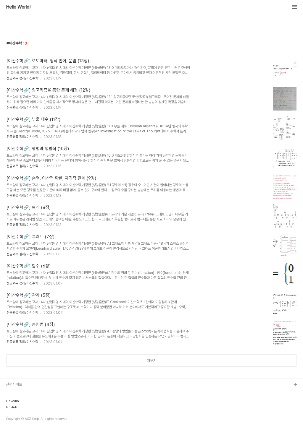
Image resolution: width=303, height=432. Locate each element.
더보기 (152, 360)
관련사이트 (14, 384)
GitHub (11, 407)
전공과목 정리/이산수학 (22, 78)
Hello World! (18, 7)
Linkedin (12, 401)
